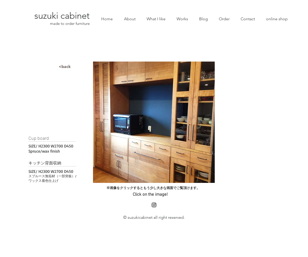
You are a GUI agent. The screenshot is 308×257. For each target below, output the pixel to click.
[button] (154, 122)
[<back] (64, 67)
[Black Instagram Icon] (154, 205)
